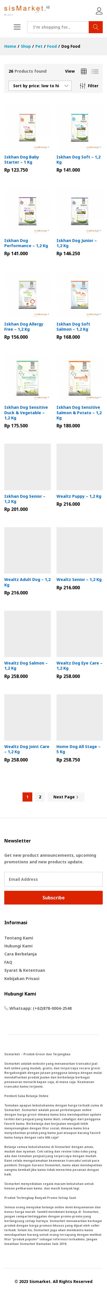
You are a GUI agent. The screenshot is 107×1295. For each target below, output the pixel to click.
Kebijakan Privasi (21, 978)
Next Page (66, 797)
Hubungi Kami (18, 946)
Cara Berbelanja (20, 954)
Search (96, 27)
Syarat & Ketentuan (24, 970)
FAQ (8, 962)
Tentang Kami (18, 938)
